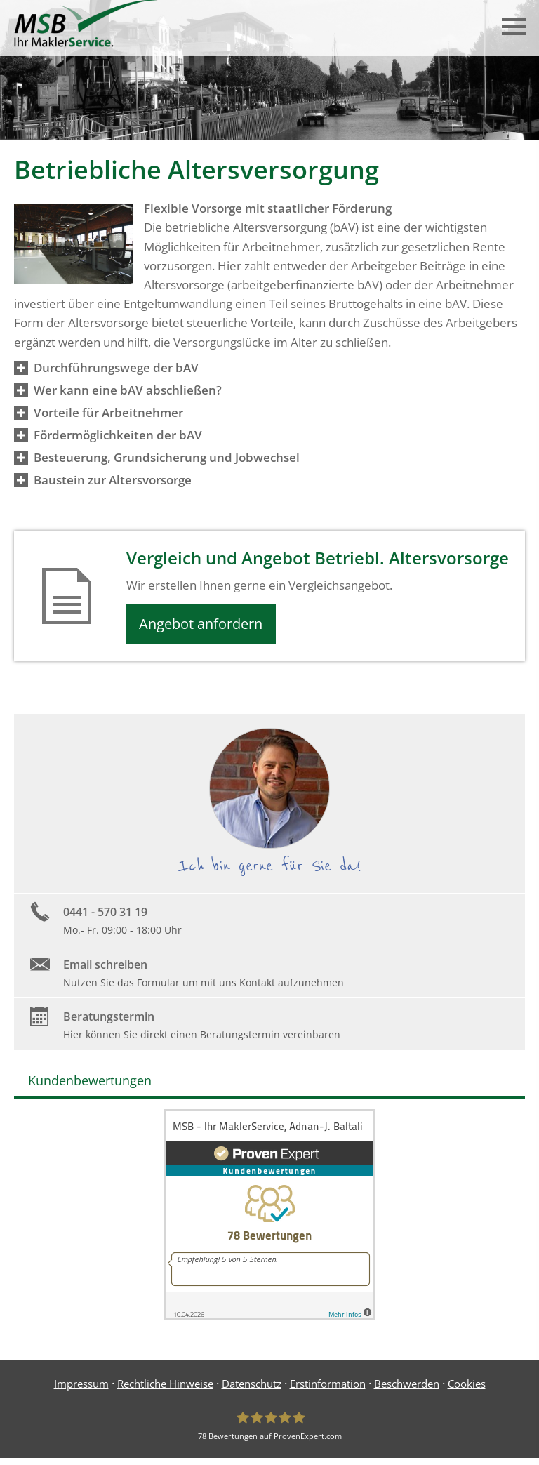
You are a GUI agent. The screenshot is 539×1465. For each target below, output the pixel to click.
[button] (116, 367)
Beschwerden (406, 1387)
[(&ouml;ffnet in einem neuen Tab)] (269, 1319)
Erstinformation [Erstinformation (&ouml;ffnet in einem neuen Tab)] (328, 1387)
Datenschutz (251, 1387)
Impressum (81, 1387)
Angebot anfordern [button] (205, 625)
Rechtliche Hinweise (165, 1387)
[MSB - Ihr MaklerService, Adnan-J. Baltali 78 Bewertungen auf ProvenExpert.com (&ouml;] (270, 1429)
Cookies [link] (467, 1387)
